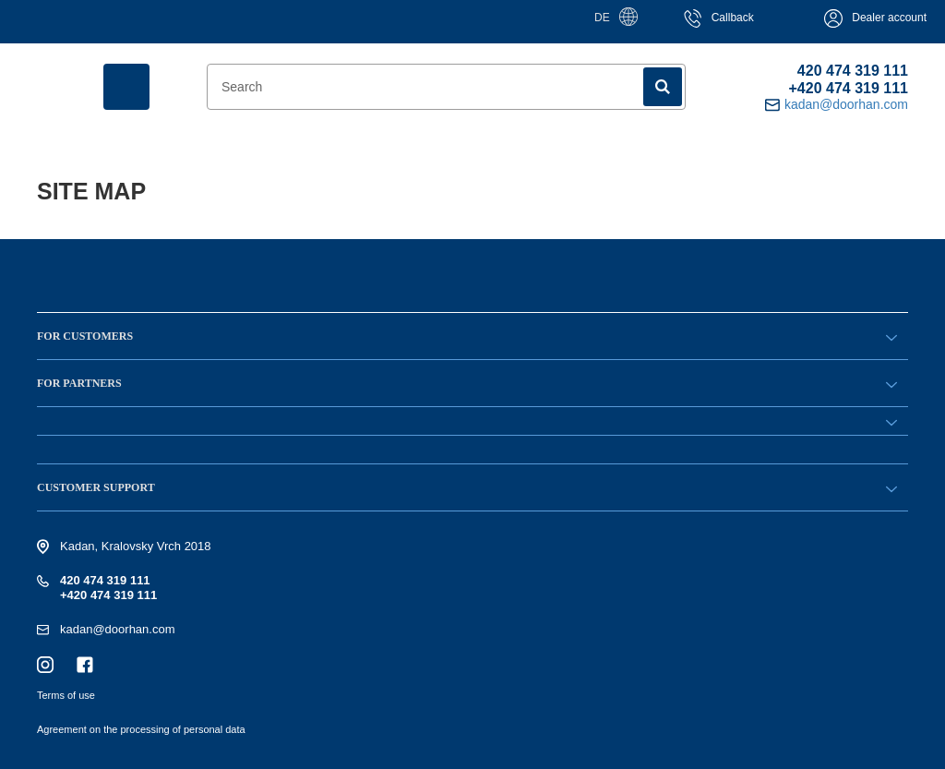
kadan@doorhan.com (117, 629)
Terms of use (66, 695)
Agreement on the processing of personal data (141, 729)
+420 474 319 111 (848, 88)
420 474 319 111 (852, 70)
